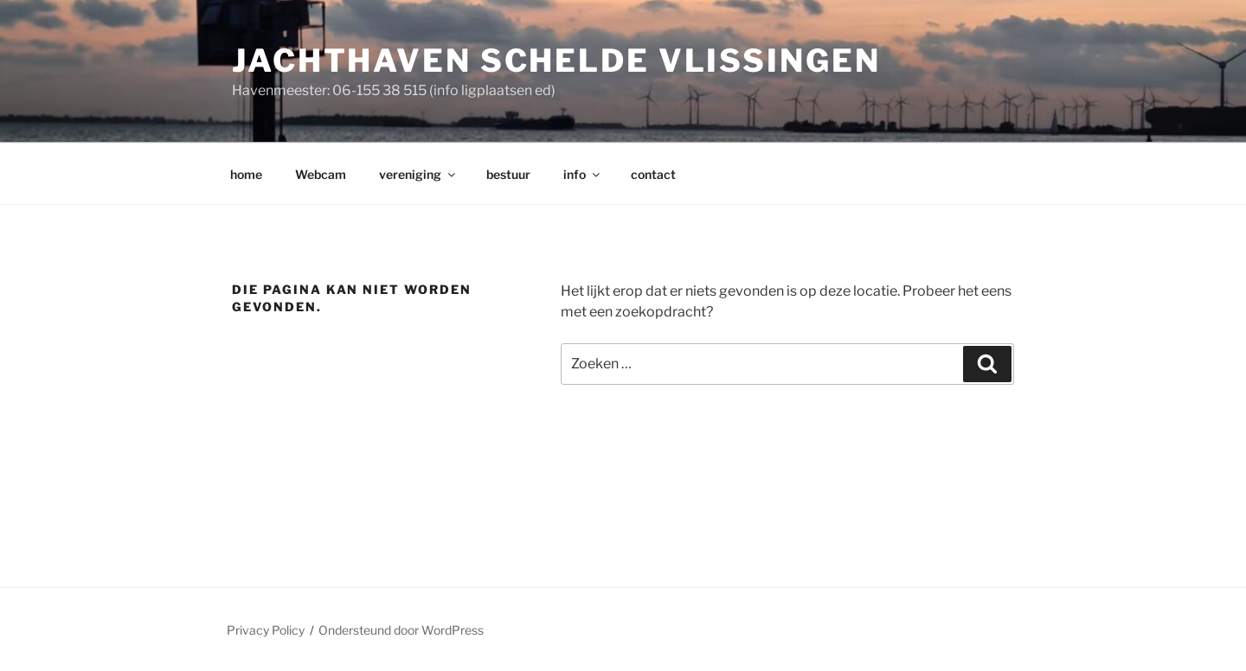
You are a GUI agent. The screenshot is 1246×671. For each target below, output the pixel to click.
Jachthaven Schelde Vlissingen (556, 61)
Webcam (320, 174)
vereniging (418, 174)
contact (653, 174)
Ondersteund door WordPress (401, 630)
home (246, 174)
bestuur (508, 174)
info (582, 174)
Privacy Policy (266, 630)
